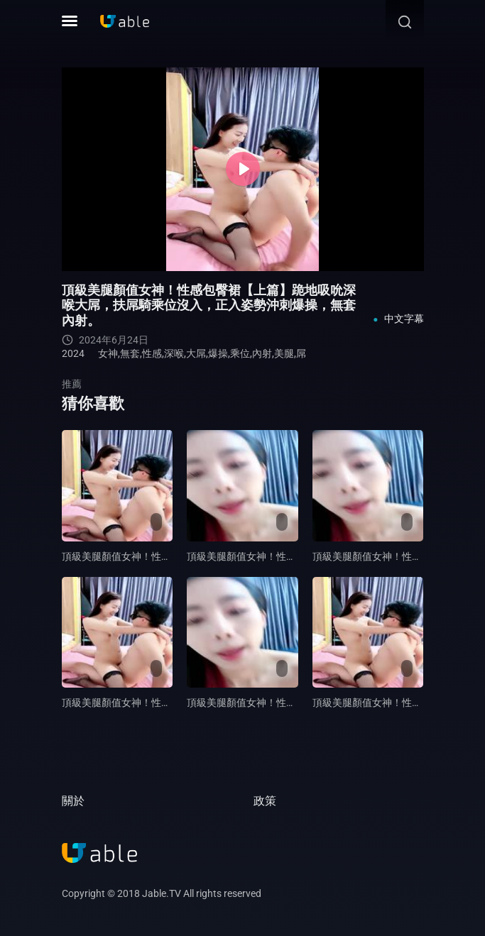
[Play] (243, 169)
